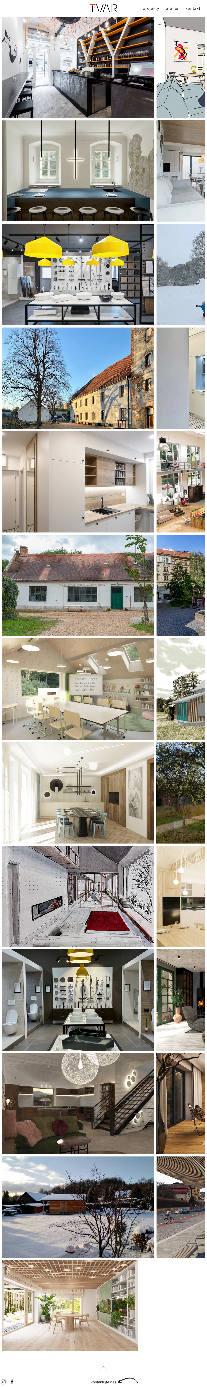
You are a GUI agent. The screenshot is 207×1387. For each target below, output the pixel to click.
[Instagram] (3, 1382)
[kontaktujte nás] (103, 1382)
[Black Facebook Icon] (12, 1382)
